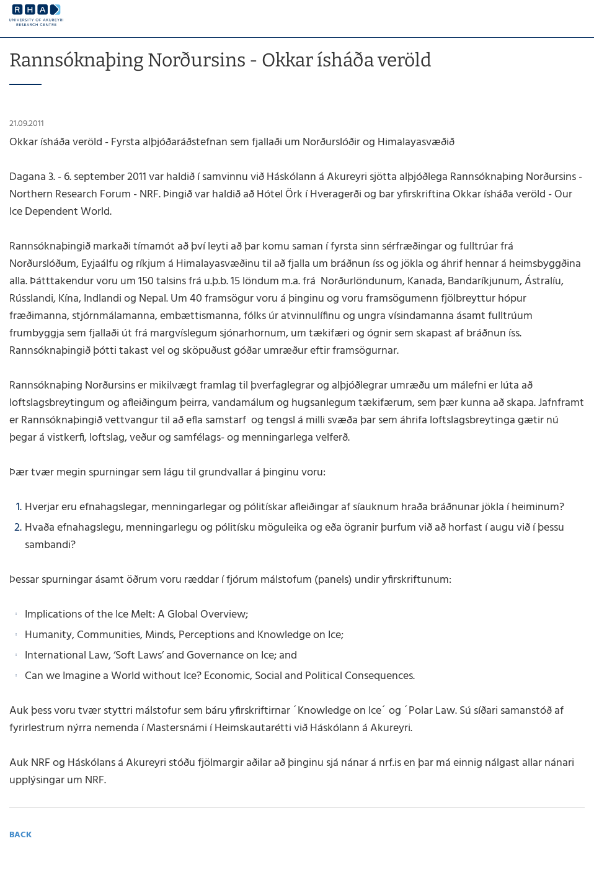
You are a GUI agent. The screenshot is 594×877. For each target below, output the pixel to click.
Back (20, 835)
